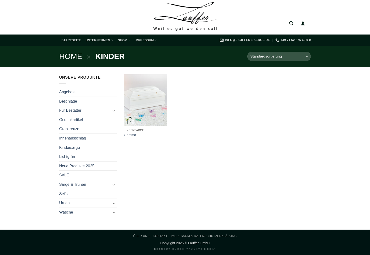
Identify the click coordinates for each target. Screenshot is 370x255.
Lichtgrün (67, 157)
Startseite (71, 40)
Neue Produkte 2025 (76, 166)
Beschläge (68, 101)
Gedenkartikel (71, 120)
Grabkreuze (69, 129)
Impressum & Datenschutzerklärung (204, 236)
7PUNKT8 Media (201, 249)
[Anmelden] (303, 23)
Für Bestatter (70, 110)
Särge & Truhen (72, 184)
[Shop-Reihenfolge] (279, 56)
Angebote (67, 92)
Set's (63, 194)
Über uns (141, 236)
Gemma (130, 135)
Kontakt (160, 236)
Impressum (146, 40)
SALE (64, 175)
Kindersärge (69, 147)
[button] (291, 23)
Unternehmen (99, 40)
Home (70, 56)
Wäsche (66, 212)
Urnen (64, 203)
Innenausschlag (72, 138)
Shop (124, 40)
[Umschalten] (114, 110)
